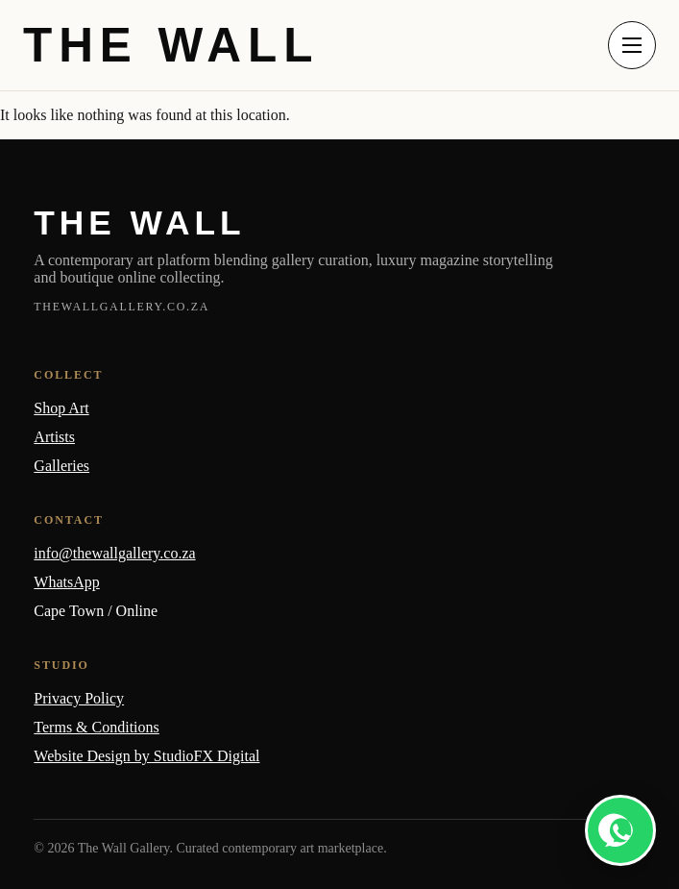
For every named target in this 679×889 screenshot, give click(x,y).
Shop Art (61, 408)
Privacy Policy (79, 698)
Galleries (61, 465)
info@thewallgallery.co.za (114, 553)
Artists (54, 437)
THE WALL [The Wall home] (171, 45)
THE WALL (139, 222)
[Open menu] (632, 45)
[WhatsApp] (620, 830)
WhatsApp (66, 582)
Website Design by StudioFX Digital (146, 756)
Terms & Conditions (96, 727)
